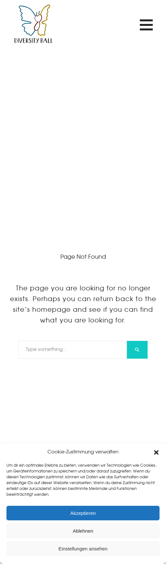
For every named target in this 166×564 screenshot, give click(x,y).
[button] (156, 452)
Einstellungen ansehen (83, 548)
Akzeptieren (83, 513)
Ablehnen (83, 531)
